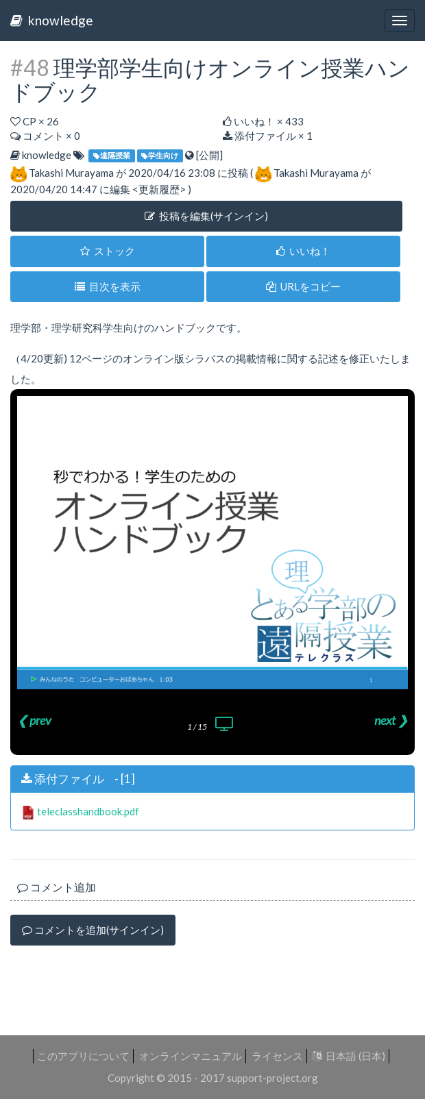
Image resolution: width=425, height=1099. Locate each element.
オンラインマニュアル (190, 1056)
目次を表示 (108, 286)
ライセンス (277, 1056)
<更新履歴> (159, 189)
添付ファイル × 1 (268, 135)
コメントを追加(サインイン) (93, 930)
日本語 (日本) (349, 1056)
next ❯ (391, 720)
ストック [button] (107, 251)
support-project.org (272, 1078)
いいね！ (303, 251)
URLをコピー (303, 286)
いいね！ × (263, 121)
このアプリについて (83, 1056)
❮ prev (34, 720)
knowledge (51, 20)
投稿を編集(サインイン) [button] (206, 216)
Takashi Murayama (71, 172)
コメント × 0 (45, 135)
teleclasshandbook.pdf (88, 811)
